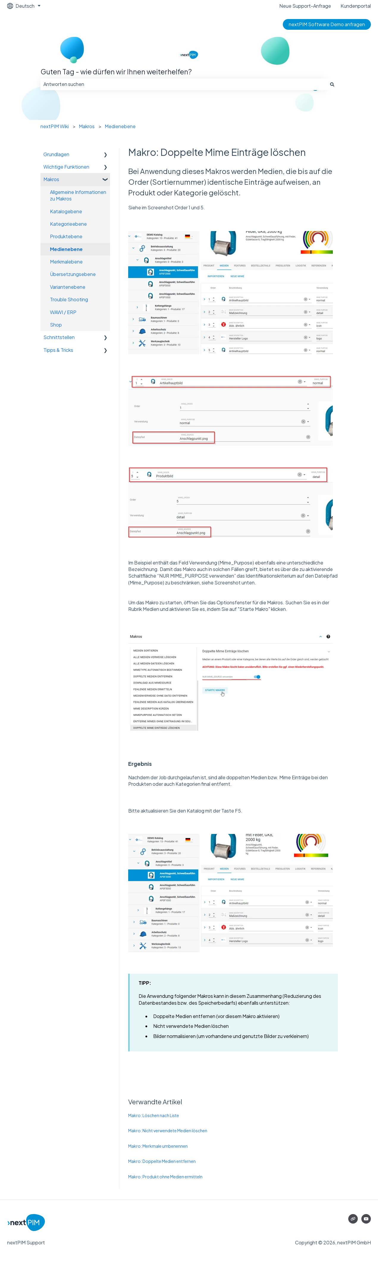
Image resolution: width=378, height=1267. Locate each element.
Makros (87, 126)
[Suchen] (332, 84)
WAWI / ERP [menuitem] (63, 312)
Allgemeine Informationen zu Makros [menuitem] (78, 195)
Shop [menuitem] (56, 325)
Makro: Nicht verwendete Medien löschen (167, 1130)
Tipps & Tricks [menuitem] (58, 350)
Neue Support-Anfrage (305, 6)
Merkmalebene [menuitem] (66, 261)
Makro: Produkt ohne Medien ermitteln (165, 1176)
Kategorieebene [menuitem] (68, 224)
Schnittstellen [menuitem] (59, 337)
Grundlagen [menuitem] (56, 154)
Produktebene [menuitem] (66, 236)
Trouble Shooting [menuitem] (69, 299)
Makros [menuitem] (51, 179)
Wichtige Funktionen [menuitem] (66, 167)
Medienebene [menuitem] (66, 249)
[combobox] (183, 84)
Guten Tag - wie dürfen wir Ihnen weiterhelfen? (116, 71)
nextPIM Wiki (54, 126)
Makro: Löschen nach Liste (153, 1115)
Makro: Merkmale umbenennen (158, 1146)
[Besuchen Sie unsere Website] (353, 1219)
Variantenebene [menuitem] (67, 287)
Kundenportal (356, 6)
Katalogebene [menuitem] (66, 211)
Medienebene (120, 126)
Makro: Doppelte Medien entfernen (162, 1161)
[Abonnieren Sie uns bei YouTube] (366, 1219)
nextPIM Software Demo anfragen (327, 24)
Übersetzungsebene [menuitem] (73, 274)
